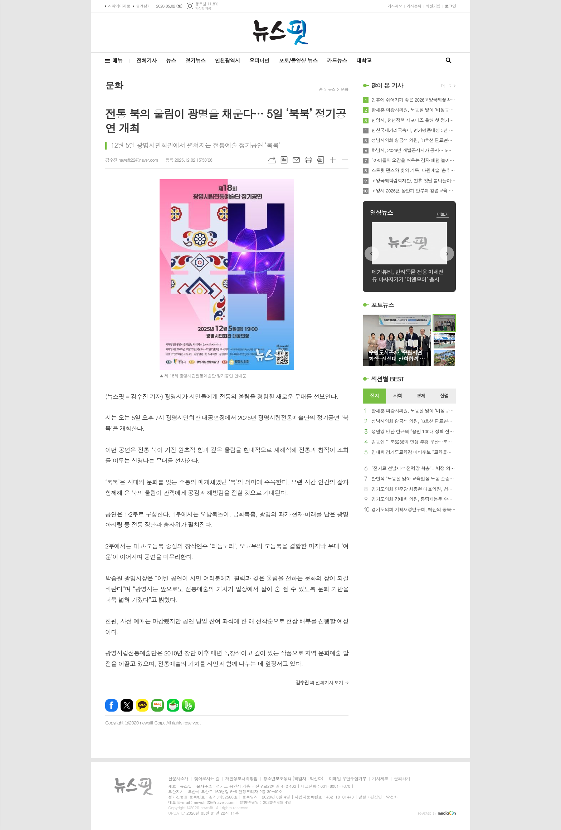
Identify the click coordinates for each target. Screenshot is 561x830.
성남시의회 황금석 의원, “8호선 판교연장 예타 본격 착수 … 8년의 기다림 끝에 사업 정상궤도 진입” (413, 140)
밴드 (188, 705)
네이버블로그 (157, 705)
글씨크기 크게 (332, 159)
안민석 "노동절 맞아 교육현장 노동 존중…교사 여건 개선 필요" (413, 479)
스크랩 (320, 159)
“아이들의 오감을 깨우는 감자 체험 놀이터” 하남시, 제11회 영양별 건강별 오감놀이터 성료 (413, 160)
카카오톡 (142, 705)
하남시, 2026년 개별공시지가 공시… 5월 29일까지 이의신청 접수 (413, 150)
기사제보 (394, 6)
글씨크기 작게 (344, 159)
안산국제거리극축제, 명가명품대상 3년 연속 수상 (413, 130)
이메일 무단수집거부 (347, 778)
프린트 (308, 159)
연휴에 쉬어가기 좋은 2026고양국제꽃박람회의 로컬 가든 (413, 100)
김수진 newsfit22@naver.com (131, 160)
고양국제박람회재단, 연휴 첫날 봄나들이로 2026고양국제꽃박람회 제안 (413, 180)
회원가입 (433, 6)
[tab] (374, 396)
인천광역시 (227, 60)
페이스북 (111, 705)
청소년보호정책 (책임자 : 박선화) (293, 778)
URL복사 (271, 159)
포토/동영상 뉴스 (298, 60)
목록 (284, 159)
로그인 (450, 6)
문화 (344, 89)
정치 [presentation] (374, 395)
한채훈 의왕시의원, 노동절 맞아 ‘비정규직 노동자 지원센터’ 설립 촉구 (413, 110)
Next (447, 253)
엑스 (127, 705)
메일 (296, 159)
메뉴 (117, 60)
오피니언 (259, 60)
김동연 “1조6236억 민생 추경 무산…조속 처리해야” (413, 442)
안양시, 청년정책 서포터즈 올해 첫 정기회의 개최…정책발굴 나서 (413, 120)
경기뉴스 (195, 60)
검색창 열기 (449, 61)
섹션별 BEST (387, 379)
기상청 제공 (203, 8)
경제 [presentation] (420, 395)
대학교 (363, 60)
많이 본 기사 (387, 85)
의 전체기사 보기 (319, 682)
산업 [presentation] (444, 395)
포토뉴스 (382, 305)
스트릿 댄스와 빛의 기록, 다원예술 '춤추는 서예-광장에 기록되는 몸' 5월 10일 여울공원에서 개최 (413, 170)
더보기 (442, 214)
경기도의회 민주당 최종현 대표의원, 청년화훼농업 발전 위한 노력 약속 (413, 489)
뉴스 (171, 60)
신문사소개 (178, 778)
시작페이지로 (119, 6)
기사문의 (413, 6)
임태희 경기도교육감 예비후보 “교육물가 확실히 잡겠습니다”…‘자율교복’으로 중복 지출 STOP (413, 452)
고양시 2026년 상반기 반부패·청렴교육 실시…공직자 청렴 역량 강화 (413, 190)
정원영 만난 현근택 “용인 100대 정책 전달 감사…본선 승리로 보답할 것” (413, 432)
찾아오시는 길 (206, 778)
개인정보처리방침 (241, 778)
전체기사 (146, 60)
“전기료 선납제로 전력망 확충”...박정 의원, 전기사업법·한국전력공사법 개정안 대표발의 (413, 468)
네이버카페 (173, 705)
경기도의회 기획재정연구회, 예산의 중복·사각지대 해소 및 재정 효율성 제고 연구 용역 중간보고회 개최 (413, 510)
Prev (372, 253)
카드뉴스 (337, 60)
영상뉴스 (381, 212)
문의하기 (402, 778)
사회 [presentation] (397, 395)
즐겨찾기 (143, 6)
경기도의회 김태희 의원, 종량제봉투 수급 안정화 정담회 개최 (413, 499)
